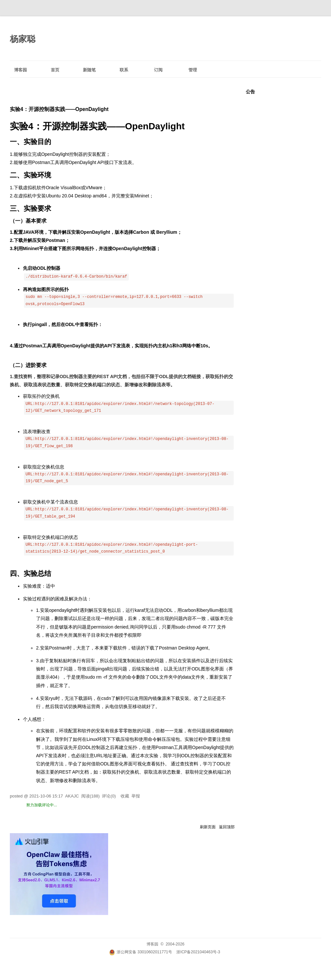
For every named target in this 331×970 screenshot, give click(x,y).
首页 (55, 69)
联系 (124, 69)
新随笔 (89, 69)
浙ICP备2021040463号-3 (198, 952)
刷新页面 (208, 827)
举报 (135, 796)
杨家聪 (22, 39)
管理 (192, 69)
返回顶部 (227, 827)
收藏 (125, 796)
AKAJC (72, 796)
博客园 (20, 69)
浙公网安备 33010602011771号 (140, 952)
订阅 (158, 69)
